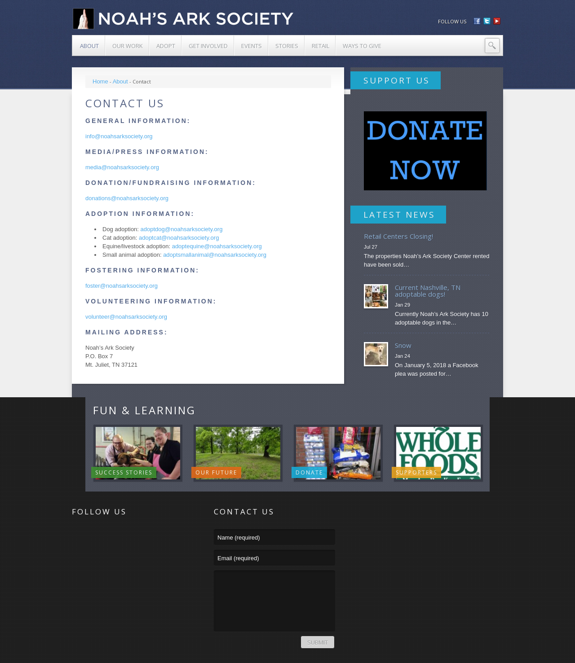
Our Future (216, 472)
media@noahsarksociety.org (122, 167)
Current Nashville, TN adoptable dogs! (427, 291)
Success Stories (123, 472)
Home (100, 81)
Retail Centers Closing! (398, 236)
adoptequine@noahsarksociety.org (217, 246)
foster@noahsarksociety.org (121, 285)
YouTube (133, 536)
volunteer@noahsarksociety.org (126, 316)
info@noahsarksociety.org (119, 136)
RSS (79, 536)
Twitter (97, 536)
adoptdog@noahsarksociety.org (182, 229)
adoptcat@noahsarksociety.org (179, 237)
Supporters (416, 472)
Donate (309, 472)
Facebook (115, 536)
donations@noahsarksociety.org (126, 198)
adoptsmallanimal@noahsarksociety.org (214, 254)
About (120, 81)
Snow (403, 345)
